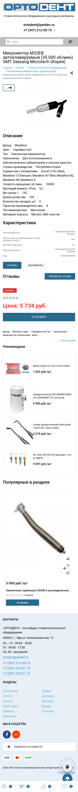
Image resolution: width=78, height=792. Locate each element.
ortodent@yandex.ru (39, 24)
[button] (64, 568)
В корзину (22, 602)
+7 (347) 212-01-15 (16, 668)
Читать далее (67, 340)
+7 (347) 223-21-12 (16, 673)
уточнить (10, 290)
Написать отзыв (60, 276)
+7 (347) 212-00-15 (37, 30)
